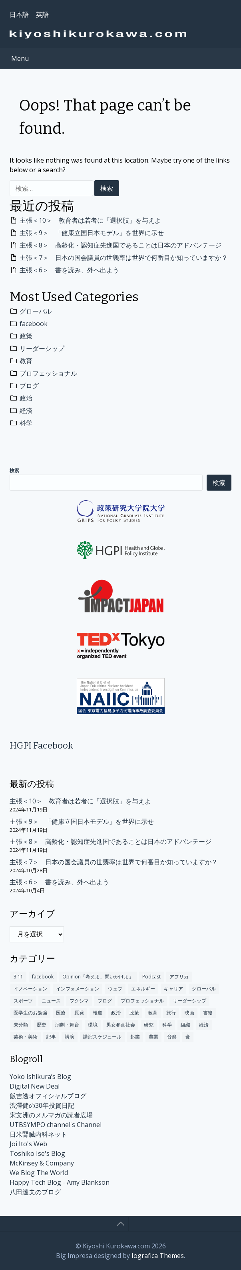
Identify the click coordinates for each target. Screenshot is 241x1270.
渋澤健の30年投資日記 (42, 1105)
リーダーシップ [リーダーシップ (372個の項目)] (189, 1000)
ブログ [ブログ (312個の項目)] (105, 1000)
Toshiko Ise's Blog (37, 1153)
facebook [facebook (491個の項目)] (43, 976)
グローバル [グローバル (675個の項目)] (204, 988)
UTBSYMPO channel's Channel (56, 1124)
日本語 (19, 14)
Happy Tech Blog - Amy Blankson (60, 1182)
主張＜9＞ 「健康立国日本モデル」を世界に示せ (92, 232)
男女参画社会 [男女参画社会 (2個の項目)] (120, 1024)
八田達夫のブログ (35, 1191)
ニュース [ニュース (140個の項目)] (51, 1000)
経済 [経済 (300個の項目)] (204, 1024)
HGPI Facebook (41, 745)
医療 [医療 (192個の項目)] (61, 1012)
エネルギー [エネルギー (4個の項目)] (143, 988)
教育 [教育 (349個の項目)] (152, 1012)
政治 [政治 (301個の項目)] (116, 1012)
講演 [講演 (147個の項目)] (69, 1036)
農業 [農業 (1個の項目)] (153, 1036)
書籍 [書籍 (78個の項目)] (208, 1012)
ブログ (29, 385)
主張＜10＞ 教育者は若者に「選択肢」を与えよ (90, 220)
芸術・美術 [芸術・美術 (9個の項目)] (26, 1036)
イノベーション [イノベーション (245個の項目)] (30, 988)
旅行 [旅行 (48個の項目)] (171, 1012)
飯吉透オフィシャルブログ (48, 1095)
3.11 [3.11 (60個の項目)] (18, 976)
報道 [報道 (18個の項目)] (97, 1012)
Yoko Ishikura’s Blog (40, 1076)
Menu (20, 58)
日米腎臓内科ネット (38, 1134)
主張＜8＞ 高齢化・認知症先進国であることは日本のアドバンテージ (120, 245)
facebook (34, 323)
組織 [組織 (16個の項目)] (185, 1024)
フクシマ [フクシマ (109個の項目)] (79, 1000)
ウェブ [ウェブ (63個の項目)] (115, 988)
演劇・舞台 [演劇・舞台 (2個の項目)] (67, 1024)
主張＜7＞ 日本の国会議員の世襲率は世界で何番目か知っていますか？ (124, 257)
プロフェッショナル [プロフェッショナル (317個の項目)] (142, 1000)
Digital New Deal (35, 1086)
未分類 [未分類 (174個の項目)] (21, 1024)
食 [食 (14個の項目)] (187, 1036)
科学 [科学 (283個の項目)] (167, 1024)
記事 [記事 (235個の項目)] (51, 1036)
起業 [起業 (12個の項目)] (135, 1036)
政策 (26, 336)
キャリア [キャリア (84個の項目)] (173, 988)
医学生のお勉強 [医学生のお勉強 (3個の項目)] (30, 1012)
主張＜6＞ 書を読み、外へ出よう (69, 270)
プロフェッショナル (48, 373)
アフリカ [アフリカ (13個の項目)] (179, 976)
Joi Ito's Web (28, 1143)
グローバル (36, 311)
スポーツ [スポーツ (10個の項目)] (23, 1000)
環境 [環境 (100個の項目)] (93, 1024)
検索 (14, 470)
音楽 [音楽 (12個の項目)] (172, 1036)
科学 (26, 423)
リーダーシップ (42, 348)
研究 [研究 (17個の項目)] (148, 1024)
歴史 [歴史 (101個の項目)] (41, 1024)
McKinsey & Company (42, 1163)
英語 (42, 14)
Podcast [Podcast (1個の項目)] (151, 976)
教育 (26, 360)
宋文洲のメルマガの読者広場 (51, 1115)
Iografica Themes (157, 1255)
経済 (26, 410)
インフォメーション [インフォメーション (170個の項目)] (77, 988)
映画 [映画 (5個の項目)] (189, 1012)
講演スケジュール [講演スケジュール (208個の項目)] (102, 1036)
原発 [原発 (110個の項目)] (79, 1012)
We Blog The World (39, 1172)
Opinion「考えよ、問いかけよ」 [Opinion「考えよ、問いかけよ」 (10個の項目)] (97, 976)
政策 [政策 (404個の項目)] (134, 1012)
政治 (26, 398)
